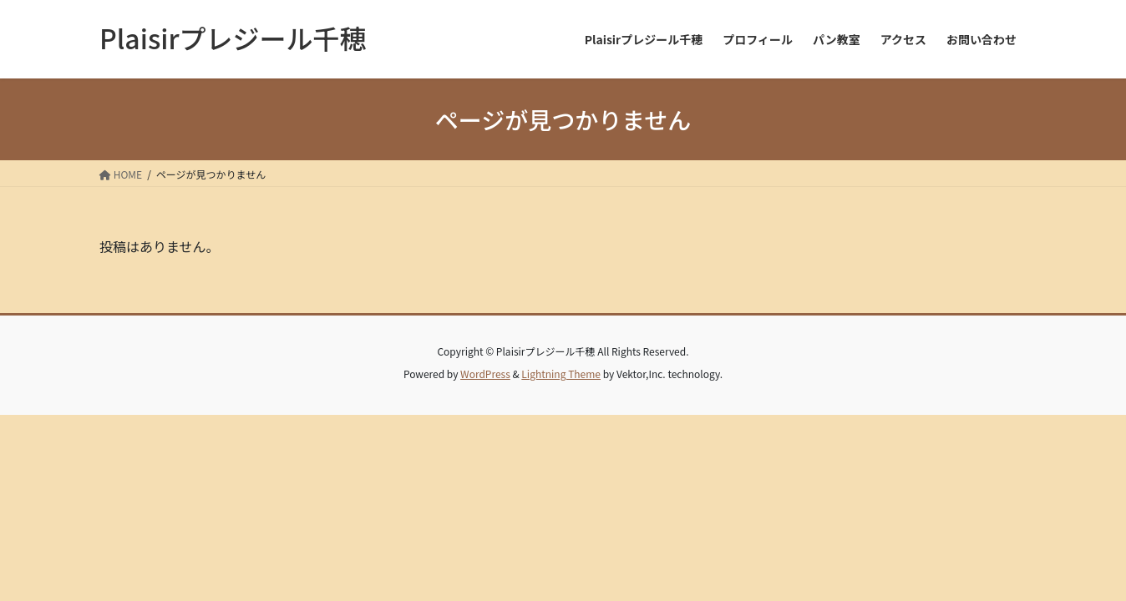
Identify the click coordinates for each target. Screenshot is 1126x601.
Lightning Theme (561, 373)
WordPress (485, 373)
